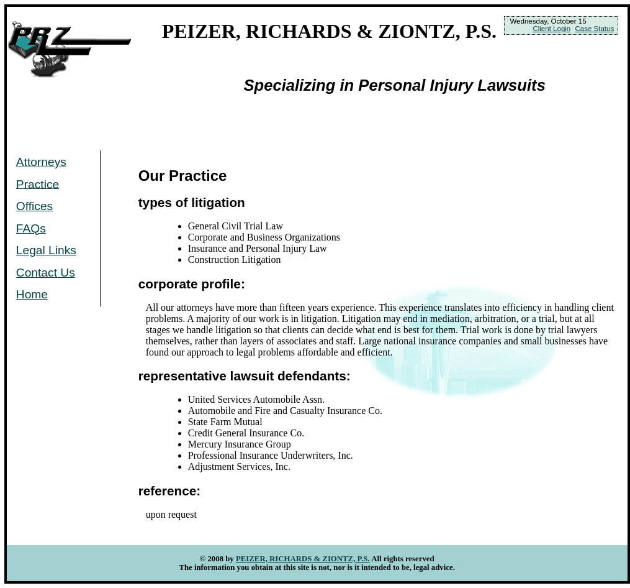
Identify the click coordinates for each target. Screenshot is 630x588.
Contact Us (45, 272)
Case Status (594, 28)
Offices (34, 206)
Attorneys (41, 161)
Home (32, 294)
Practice (37, 183)
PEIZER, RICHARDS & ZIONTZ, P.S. (303, 558)
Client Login (551, 28)
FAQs (31, 228)
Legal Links (46, 250)
